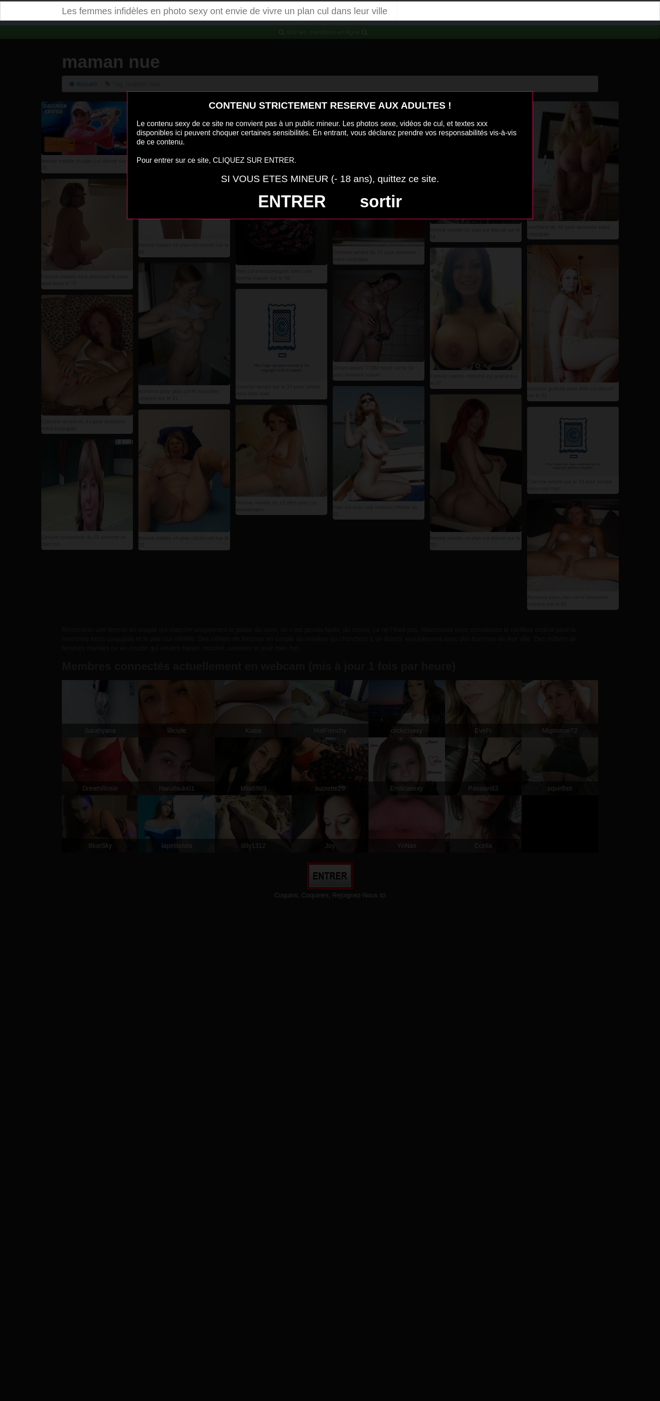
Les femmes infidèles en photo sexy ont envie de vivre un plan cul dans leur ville (224, 11)
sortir (381, 201)
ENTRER (292, 201)
